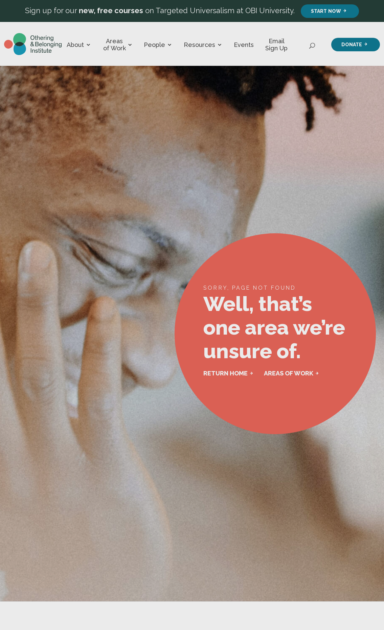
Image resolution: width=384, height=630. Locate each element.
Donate (351, 44)
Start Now (326, 11)
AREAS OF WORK (288, 373)
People (154, 44)
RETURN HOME (225, 373)
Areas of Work (114, 44)
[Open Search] (312, 44)
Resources (199, 44)
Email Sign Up (276, 44)
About (75, 44)
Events (244, 44)
